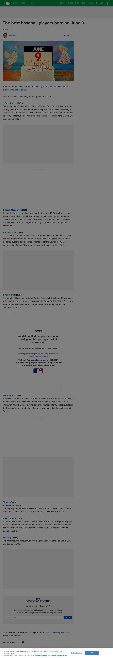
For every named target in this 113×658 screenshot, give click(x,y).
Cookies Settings (76, 653)
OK (92, 653)
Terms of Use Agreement (59, 656)
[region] (56, 653)
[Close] (109, 652)
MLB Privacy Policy (41, 656)
